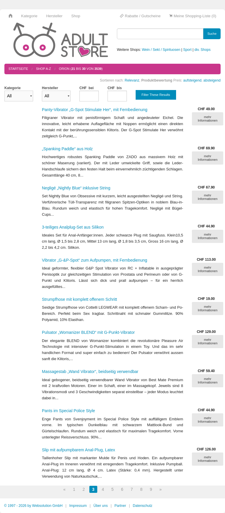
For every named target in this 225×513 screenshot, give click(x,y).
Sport (187, 50)
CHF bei (86, 88)
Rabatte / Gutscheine (140, 16)
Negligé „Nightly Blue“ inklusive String (76, 188)
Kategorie (29, 16)
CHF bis (115, 88)
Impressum (78, 506)
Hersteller (54, 16)
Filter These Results (156, 94)
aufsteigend (192, 80)
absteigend (212, 80)
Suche (212, 33)
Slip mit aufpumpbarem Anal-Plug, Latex (78, 450)
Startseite (18, 68)
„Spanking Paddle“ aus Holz (67, 148)
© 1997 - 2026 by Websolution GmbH (33, 506)
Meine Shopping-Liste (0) (192, 16)
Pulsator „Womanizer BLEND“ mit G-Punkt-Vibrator (88, 332)
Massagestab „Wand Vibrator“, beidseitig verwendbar (90, 371)
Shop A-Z (43, 68)
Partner (120, 506)
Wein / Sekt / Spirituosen (161, 50)
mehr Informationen (207, 118)
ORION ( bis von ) (81, 68)
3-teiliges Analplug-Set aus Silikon (73, 227)
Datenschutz (142, 506)
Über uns (100, 506)
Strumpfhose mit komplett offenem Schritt (79, 299)
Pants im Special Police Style (68, 410)
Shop (75, 16)
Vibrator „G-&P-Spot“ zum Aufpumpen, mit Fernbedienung (94, 260)
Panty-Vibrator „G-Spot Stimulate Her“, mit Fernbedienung (94, 109)
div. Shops (203, 50)
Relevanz (132, 80)
